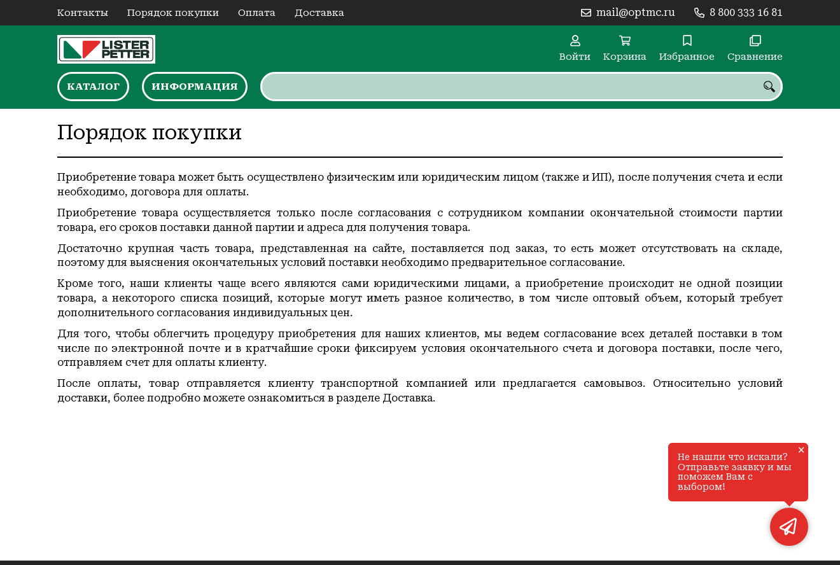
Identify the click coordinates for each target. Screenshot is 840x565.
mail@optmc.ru (635, 12)
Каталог (93, 86)
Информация (194, 86)
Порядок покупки (173, 12)
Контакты (82, 12)
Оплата (257, 12)
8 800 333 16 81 (746, 12)
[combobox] (521, 86)
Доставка (319, 12)
